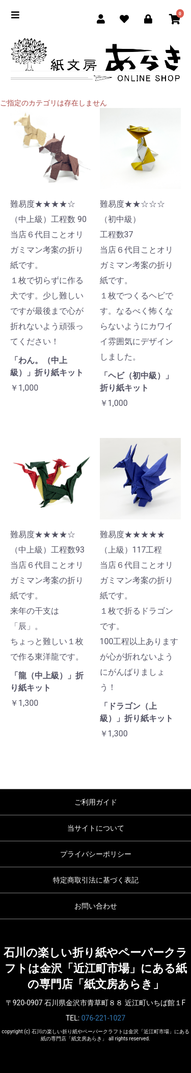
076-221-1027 (103, 1018)
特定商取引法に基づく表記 (96, 880)
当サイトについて (95, 828)
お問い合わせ (95, 906)
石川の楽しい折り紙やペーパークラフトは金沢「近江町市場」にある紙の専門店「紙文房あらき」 (95, 968)
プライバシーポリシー (95, 854)
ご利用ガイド (95, 802)
